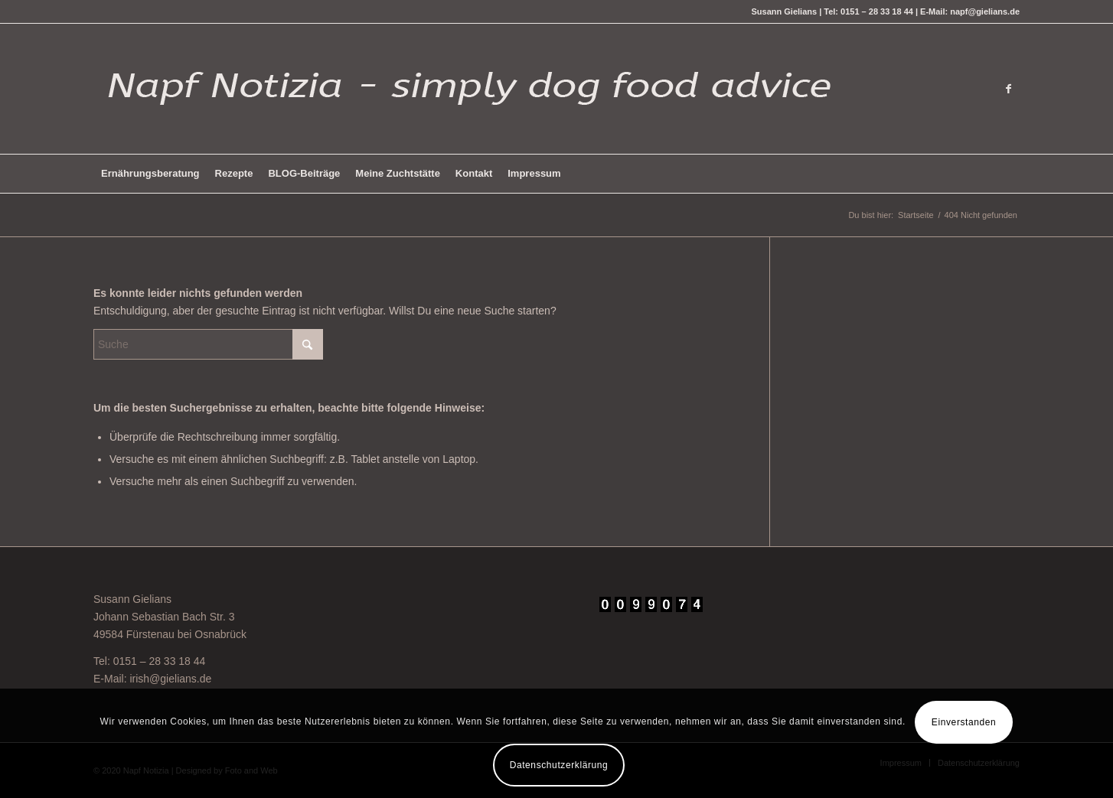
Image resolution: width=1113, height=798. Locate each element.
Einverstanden (964, 722)
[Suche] (208, 344)
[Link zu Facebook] (1008, 88)
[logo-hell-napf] (465, 89)
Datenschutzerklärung (559, 765)
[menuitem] (150, 174)
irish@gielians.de (170, 679)
